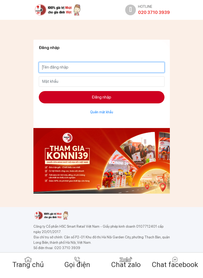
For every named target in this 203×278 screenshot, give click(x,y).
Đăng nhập (101, 97)
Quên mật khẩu (101, 112)
